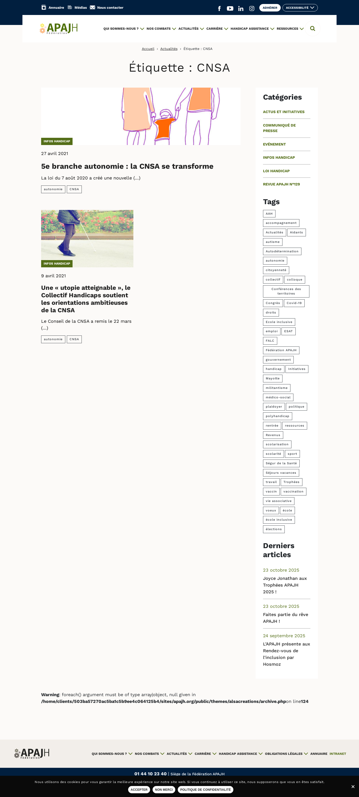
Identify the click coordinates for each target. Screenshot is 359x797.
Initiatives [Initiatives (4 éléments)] (297, 369)
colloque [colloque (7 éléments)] (294, 279)
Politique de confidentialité (205, 790)
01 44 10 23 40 (151, 773)
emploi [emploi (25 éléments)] (272, 331)
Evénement (274, 144)
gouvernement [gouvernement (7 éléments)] (278, 359)
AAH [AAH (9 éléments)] (269, 213)
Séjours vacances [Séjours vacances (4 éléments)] (281, 473)
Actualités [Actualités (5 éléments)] (274, 232)
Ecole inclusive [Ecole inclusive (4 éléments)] (279, 322)
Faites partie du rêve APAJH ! (285, 618)
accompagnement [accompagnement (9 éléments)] (281, 223)
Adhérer (270, 7)
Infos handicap (57, 141)
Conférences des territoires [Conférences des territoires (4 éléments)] (286, 291)
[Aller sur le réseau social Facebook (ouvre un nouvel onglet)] (219, 8)
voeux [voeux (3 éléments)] (271, 510)
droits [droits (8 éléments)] (271, 312)
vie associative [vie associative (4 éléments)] (279, 501)
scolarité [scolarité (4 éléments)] (273, 454)
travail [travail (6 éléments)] (271, 482)
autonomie (53, 189)
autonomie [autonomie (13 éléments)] (275, 260)
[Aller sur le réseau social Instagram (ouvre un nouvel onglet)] (252, 8)
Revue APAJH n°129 (281, 184)
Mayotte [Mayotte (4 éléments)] (273, 378)
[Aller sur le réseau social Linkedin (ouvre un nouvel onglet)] (241, 8)
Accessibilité (297, 7)
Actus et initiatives (284, 112)
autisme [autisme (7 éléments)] (273, 242)
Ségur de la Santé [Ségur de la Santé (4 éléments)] (281, 463)
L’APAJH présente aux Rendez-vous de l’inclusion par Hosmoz (286, 654)
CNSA (74, 189)
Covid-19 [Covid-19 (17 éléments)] (294, 303)
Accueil (148, 49)
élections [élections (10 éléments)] (274, 529)
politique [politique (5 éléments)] (296, 406)
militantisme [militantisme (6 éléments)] (277, 388)
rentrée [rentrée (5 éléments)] (272, 425)
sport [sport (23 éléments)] (292, 454)
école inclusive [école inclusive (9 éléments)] (279, 519)
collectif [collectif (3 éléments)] (273, 279)
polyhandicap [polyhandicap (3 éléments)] (277, 416)
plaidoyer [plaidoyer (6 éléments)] (274, 406)
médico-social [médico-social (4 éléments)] (278, 397)
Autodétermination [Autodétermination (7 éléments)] (282, 251)
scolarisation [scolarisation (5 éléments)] (277, 444)
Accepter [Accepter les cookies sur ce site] (139, 790)
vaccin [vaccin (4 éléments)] (271, 491)
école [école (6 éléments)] (287, 510)
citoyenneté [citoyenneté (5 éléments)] (276, 270)
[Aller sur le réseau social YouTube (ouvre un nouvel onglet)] (230, 8)
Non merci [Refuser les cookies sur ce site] (164, 790)
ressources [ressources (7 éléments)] (294, 425)
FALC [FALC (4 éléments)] (270, 340)
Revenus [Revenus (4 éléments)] (273, 435)
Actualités (169, 49)
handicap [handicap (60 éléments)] (274, 369)
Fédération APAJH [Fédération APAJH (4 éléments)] (281, 350)
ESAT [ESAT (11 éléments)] (288, 331)
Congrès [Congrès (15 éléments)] (273, 303)
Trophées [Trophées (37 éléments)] (291, 482)
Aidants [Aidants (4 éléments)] (296, 232)
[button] (312, 28)
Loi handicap (276, 171)
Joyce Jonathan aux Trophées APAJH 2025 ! (285, 585)
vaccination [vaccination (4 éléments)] (293, 491)
